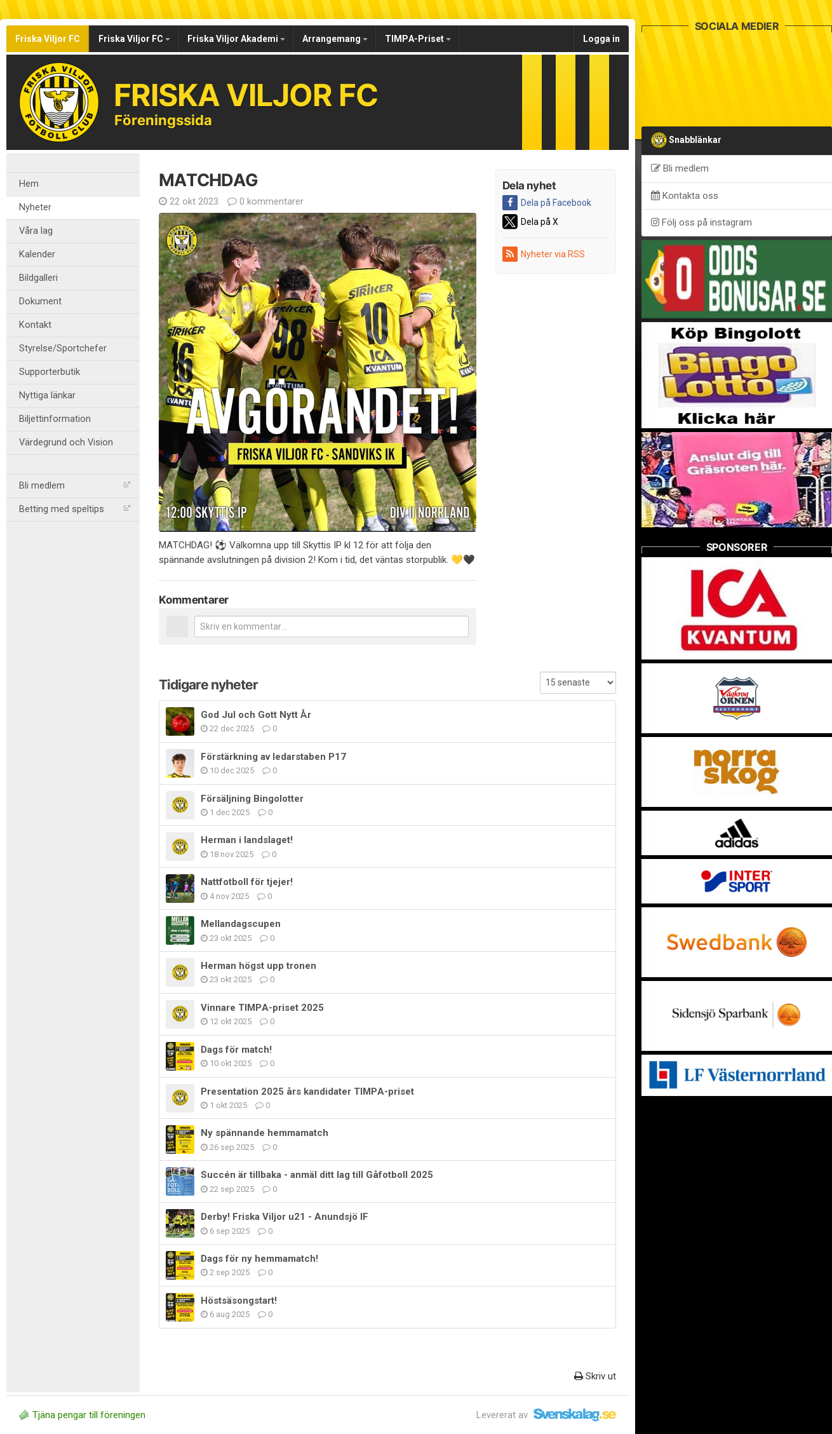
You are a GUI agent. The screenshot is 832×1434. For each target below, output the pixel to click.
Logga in (601, 39)
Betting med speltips (74, 509)
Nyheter (35, 207)
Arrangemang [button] (335, 39)
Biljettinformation (55, 419)
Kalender (37, 254)
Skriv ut (595, 1376)
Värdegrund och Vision (66, 442)
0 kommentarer (265, 201)
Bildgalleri (38, 278)
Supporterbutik (49, 372)
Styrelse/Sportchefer (63, 348)
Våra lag (36, 231)
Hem (29, 184)
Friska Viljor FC (47, 39)
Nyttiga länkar (47, 395)
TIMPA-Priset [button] (418, 39)
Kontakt (35, 325)
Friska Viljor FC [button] (134, 39)
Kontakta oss (684, 195)
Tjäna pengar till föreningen (82, 1415)
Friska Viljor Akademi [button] (236, 39)
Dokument (40, 301)
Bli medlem (74, 485)
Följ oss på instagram (701, 222)
